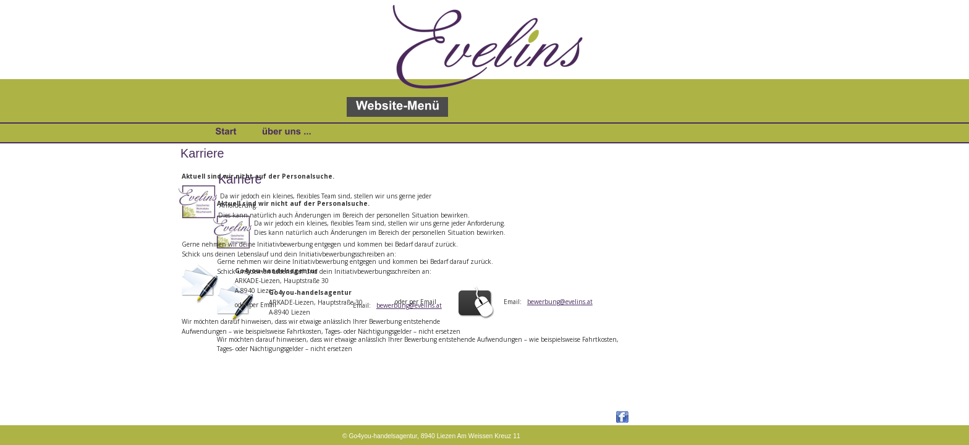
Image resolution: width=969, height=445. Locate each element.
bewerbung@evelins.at (560, 301)
